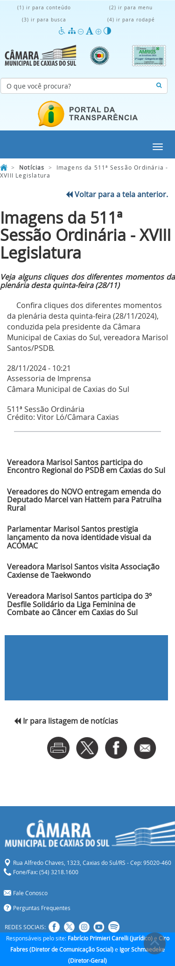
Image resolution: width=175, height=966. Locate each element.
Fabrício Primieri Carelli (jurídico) (110, 938)
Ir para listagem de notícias (66, 721)
